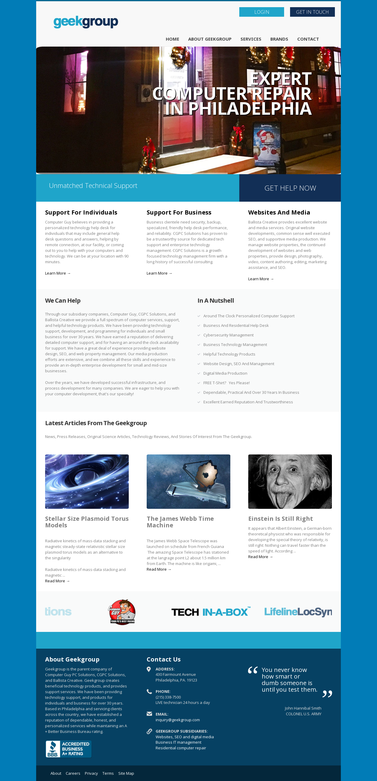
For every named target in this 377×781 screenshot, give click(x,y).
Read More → (57, 581)
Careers (73, 773)
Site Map (126, 773)
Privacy (91, 773)
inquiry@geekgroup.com (178, 719)
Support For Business (179, 212)
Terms (108, 773)
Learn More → (58, 273)
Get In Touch (312, 12)
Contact (308, 39)
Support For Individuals (81, 212)
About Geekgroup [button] (210, 39)
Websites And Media (279, 212)
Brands (279, 39)
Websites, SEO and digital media (185, 736)
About (55, 773)
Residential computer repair (181, 748)
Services (250, 39)
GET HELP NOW (290, 188)
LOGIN (261, 12)
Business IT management (178, 742)
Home (172, 39)
